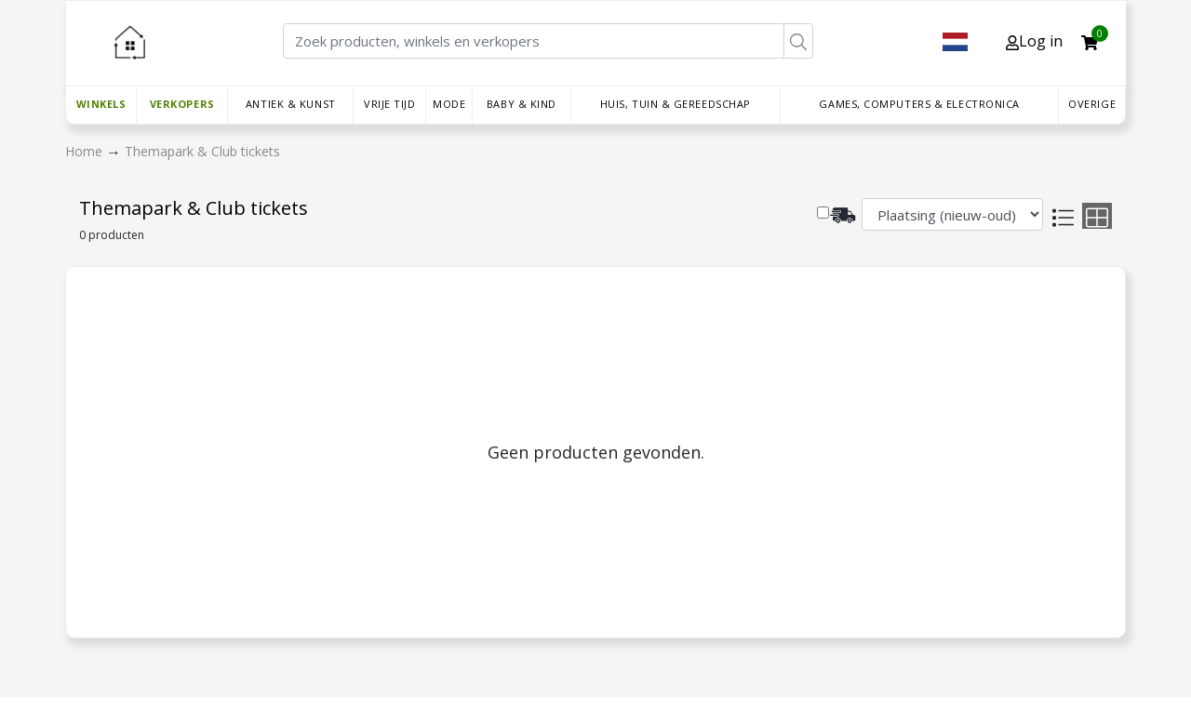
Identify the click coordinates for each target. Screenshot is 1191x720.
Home (85, 151)
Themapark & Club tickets (202, 151)
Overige (1092, 104)
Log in (1034, 41)
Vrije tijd (390, 104)
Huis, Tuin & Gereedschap (675, 104)
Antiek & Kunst (291, 104)
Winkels (101, 104)
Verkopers (182, 104)
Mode (449, 104)
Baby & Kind (521, 104)
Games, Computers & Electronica (919, 104)
